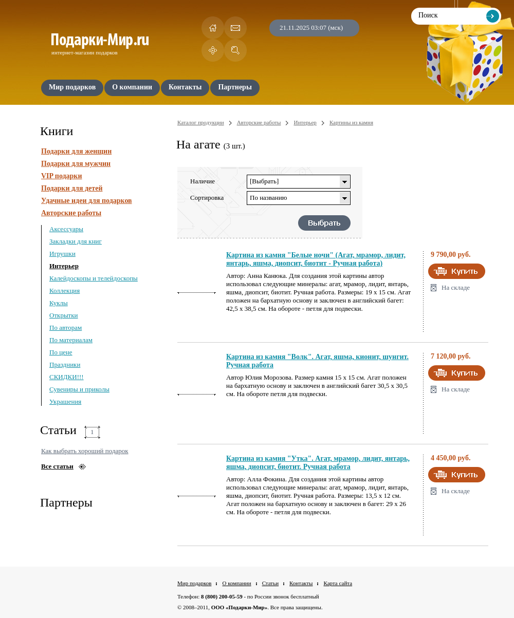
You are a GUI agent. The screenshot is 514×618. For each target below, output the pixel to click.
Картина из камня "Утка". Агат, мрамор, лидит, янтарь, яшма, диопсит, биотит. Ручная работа (318, 463)
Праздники (64, 364)
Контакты (301, 583)
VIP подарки (61, 176)
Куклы (58, 303)
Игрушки (62, 253)
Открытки (63, 315)
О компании (236, 583)
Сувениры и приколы (79, 389)
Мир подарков (194, 583)
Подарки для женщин (76, 151)
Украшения (65, 401)
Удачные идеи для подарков (86, 200)
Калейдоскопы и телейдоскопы (93, 278)
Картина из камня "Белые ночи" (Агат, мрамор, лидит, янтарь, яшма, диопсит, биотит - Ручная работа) (316, 259)
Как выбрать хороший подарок (84, 451)
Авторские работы (71, 213)
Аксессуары (66, 229)
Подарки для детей (71, 188)
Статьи (270, 583)
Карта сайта (337, 583)
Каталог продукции (200, 122)
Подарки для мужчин (76, 163)
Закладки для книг (75, 241)
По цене (60, 352)
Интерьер (64, 266)
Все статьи (57, 466)
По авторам (65, 327)
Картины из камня (351, 122)
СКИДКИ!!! (66, 377)
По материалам (71, 340)
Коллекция (64, 290)
